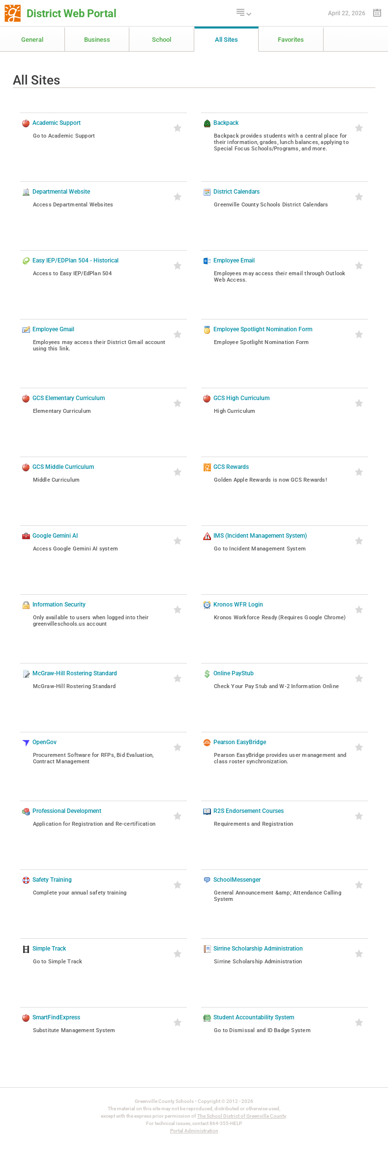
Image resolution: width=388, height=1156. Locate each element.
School (161, 39)
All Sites (226, 39)
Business (97, 39)
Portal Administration (194, 1130)
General (32, 39)
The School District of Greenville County (241, 1116)
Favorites (291, 39)
